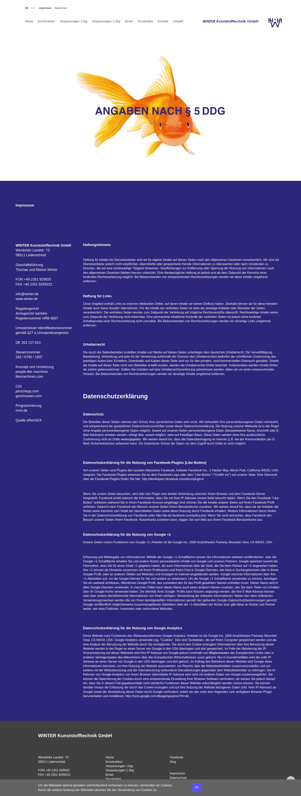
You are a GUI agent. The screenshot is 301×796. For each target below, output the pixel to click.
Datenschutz (60, 8)
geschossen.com (29, 396)
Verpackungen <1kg (73, 21)
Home (29, 21)
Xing (173, 761)
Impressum (45, 8)
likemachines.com (29, 376)
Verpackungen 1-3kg (106, 21)
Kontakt (163, 21)
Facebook (176, 757)
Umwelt (178, 21)
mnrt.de (21, 410)
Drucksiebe (145, 21)
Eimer (129, 21)
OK (196, 787)
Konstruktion (46, 21)
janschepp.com (27, 391)
